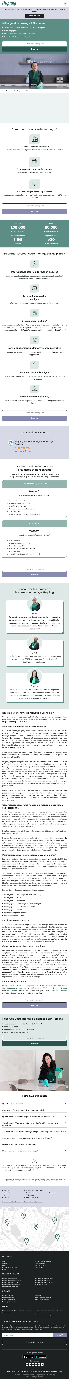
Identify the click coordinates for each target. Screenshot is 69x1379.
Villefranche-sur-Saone (34, 1191)
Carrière (4, 1263)
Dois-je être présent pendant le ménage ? (20, 1151)
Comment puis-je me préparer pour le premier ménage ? (27, 1138)
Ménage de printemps (8, 1300)
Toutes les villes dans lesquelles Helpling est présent (22, 1202)
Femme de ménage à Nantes (11, 1282)
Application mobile (40, 1265)
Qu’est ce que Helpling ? (12, 1104)
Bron (50, 1191)
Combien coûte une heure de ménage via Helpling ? (25, 1110)
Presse (4, 1269)
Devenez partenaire (40, 1263)
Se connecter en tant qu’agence (44, 1315)
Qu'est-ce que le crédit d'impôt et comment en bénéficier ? (28, 1116)
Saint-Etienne (31, 1193)
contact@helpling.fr (14, 988)
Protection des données (9, 1267)
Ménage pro (38, 1295)
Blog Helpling (39, 1267)
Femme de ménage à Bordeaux (44, 1278)
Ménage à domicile (8, 1295)
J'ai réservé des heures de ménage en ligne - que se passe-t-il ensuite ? (33, 1131)
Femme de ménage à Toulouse (44, 1282)
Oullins (6, 1197)
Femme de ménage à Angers (11, 1284)
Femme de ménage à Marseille (11, 1280)
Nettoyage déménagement (43, 1298)
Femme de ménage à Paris (10, 1278)
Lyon (5, 1195)
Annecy (6, 1191)
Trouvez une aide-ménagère (43, 1261)
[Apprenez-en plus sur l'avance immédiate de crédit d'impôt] (34, 16)
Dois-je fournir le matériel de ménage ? (19, 1144)
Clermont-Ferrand (32, 1197)
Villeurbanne (31, 1195)
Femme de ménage (14, 91)
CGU (3, 1265)
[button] (34, 1103)
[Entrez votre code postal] (34, 43)
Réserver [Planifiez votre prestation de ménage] (34, 49)
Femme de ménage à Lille (42, 1280)
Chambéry (7, 1193)
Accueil (4, 91)
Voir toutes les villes (41, 1284)
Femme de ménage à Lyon (10, 1286)
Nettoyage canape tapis (42, 1300)
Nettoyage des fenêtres (9, 1302)
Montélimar (52, 1193)
